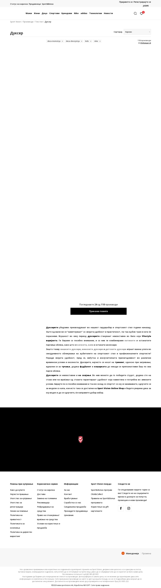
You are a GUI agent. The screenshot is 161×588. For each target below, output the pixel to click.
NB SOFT (86, 585)
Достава (41, 494)
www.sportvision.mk (65, 585)
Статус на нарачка (46, 490)
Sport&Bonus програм (101, 490)
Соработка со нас (72, 502)
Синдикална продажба (75, 506)
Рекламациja (43, 502)
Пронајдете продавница (76, 511)
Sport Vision (15, 21)
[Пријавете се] (141, 13)
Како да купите (17, 490)
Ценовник (69, 515)
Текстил (39, 21)
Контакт (68, 494)
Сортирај (118, 32)
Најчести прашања (19, 494)
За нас (67, 490)
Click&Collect (97, 494)
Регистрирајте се (142, 2)
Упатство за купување (21, 498)
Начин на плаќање (19, 511)
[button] (136, 13)
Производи (28, 21)
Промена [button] (146, 553)
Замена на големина (47, 498)
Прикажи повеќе (98, 311)
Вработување (70, 498)
